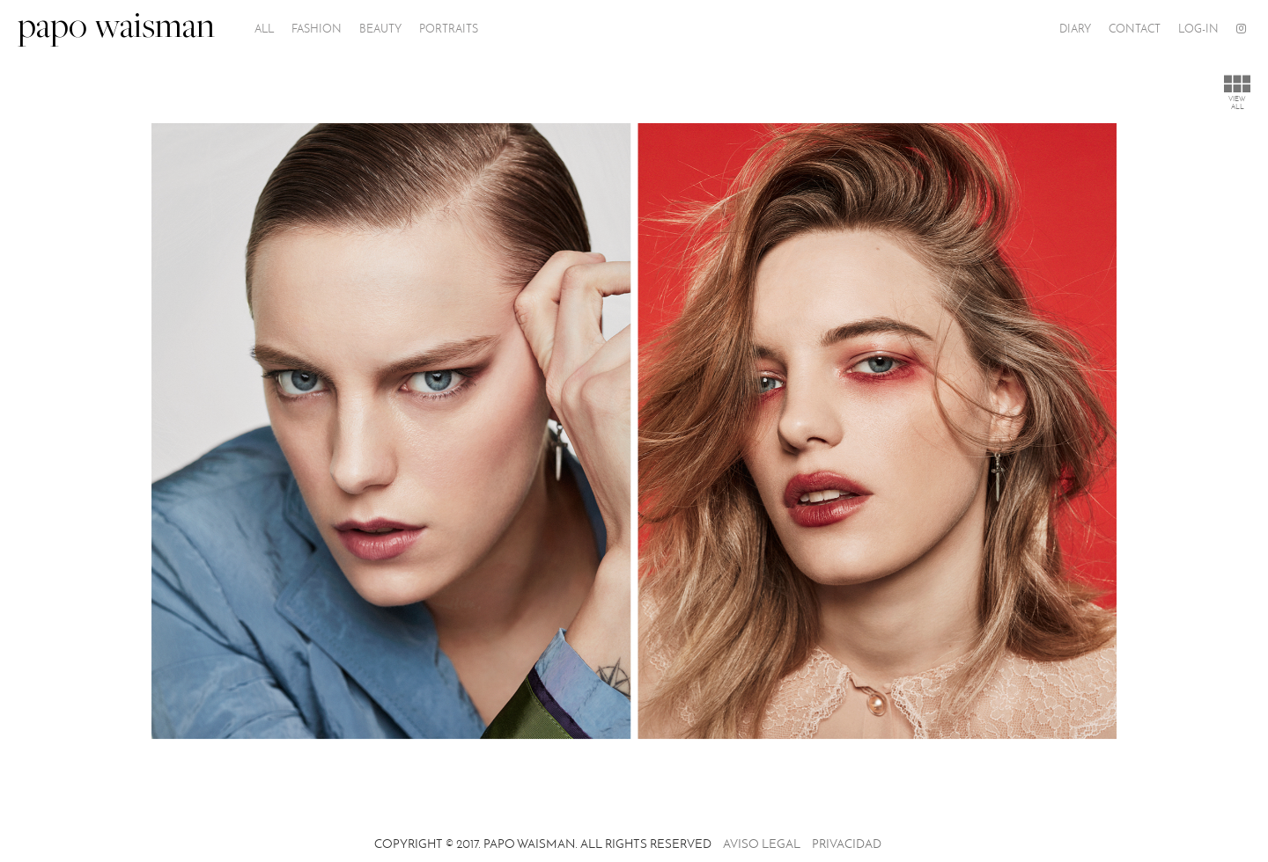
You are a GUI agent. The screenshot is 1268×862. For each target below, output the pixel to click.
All (264, 28)
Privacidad (846, 843)
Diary (1075, 28)
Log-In (1198, 28)
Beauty (380, 28)
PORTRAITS (448, 28)
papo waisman (116, 28)
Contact (1135, 28)
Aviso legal (761, 843)
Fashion (316, 28)
